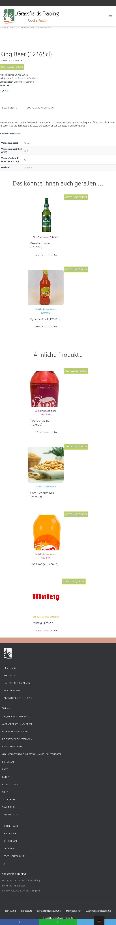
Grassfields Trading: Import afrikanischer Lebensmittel (32, 754)
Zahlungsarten (12, 690)
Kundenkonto (10, 784)
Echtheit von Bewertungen (17, 739)
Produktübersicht (14, 856)
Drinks (21, 82)
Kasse (5, 769)
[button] (46, 215)
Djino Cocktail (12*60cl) (45, 319)
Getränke (30, 82)
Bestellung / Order (12, 67)
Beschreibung (9, 107)
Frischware (10, 833)
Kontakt (6, 777)
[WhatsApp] (58, 922)
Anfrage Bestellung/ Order (17, 724)
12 (25, 159)
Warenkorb (8, 807)
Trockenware (49, 486)
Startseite (4, 27)
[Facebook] (19, 922)
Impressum (9, 675)
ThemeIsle (68, 918)
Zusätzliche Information (40, 107)
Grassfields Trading (13, 746)
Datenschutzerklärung (17, 683)
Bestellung (10, 668)
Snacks (39, 486)
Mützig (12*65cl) (44, 622)
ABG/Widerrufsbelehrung (18, 698)
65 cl (26, 150)
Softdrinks (40, 309)
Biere (31, 27)
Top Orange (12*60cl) (44, 563)
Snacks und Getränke (19, 27)
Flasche (27, 143)
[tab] (12, 107)
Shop (5, 792)
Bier (15, 82)
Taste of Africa (10, 799)
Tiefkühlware (11, 841)
